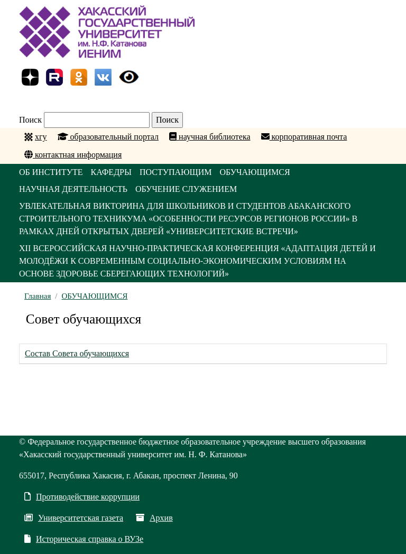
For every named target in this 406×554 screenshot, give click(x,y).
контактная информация (73, 154)
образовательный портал (108, 136)
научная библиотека (209, 136)
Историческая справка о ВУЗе (83, 538)
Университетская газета (73, 517)
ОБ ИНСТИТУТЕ (51, 172)
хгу (41, 136)
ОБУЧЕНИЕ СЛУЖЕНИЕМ (186, 188)
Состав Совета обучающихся (77, 353)
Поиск (30, 119)
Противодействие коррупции (82, 496)
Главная (37, 296)
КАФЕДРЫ (111, 172)
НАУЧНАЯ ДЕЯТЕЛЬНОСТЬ (73, 188)
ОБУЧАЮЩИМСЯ (254, 172)
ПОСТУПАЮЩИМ (176, 172)
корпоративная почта (304, 136)
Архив (154, 517)
